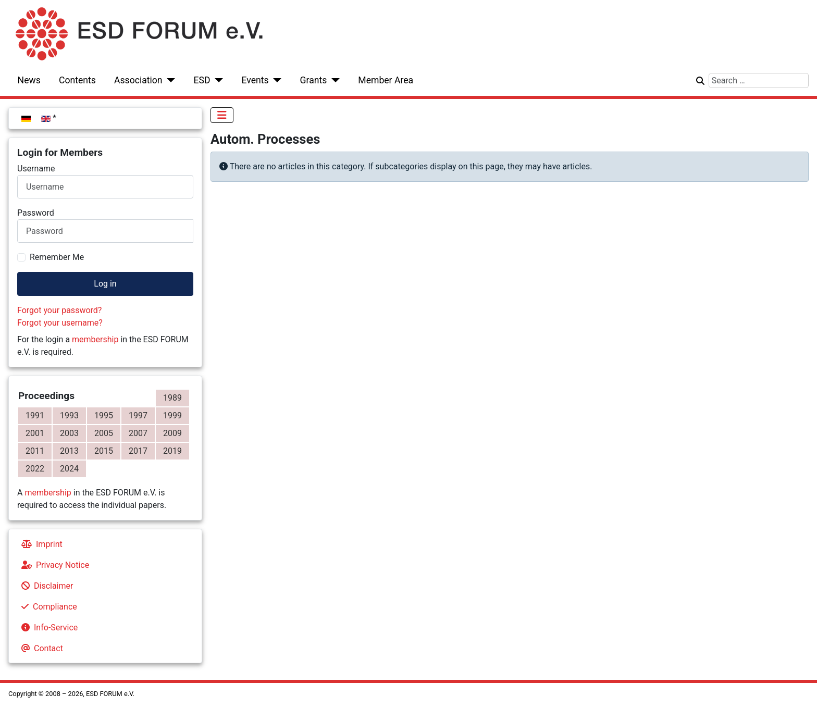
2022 (35, 469)
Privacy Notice (53, 565)
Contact (40, 648)
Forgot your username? (60, 323)
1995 (103, 415)
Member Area (385, 80)
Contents (77, 80)
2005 (103, 433)
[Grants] (333, 80)
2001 (35, 433)
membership (95, 339)
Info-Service (47, 627)
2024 (69, 469)
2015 (103, 451)
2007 (138, 433)
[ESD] (217, 80)
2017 (138, 451)
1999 (172, 415)
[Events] (275, 80)
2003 (69, 433)
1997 (138, 415)
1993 (69, 415)
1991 (35, 415)
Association (138, 80)
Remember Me (57, 257)
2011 (35, 451)
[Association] (169, 80)
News (29, 80)
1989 (172, 398)
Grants (313, 80)
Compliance (47, 607)
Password (35, 213)
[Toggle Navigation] (222, 115)
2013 (69, 451)
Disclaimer (45, 586)
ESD (202, 80)
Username (36, 168)
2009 (172, 433)
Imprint (40, 544)
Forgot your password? (59, 310)
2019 (172, 451)
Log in (105, 284)
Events (254, 80)
